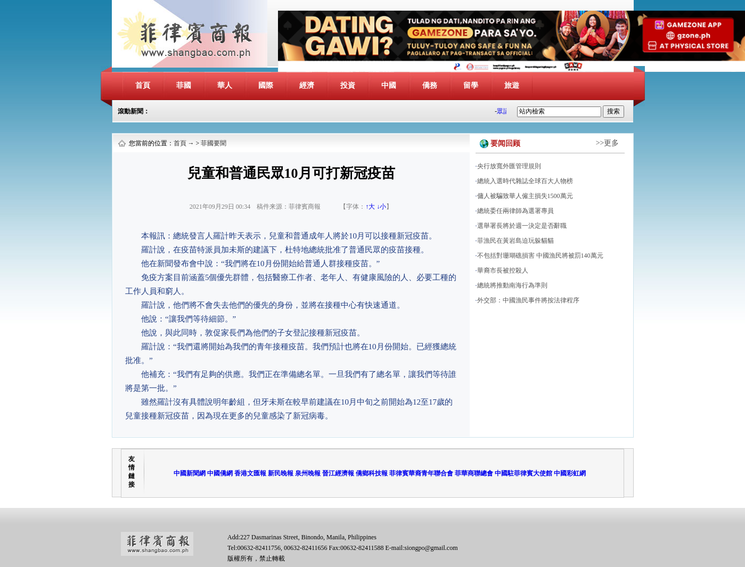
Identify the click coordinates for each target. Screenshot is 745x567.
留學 (470, 85)
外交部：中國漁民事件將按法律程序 (528, 300)
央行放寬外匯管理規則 (509, 166)
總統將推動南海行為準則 (512, 285)
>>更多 (607, 143)
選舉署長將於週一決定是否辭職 (522, 225)
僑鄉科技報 (372, 473)
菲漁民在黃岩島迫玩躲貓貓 (515, 240)
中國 (388, 85)
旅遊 (511, 85)
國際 (265, 85)
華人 (224, 85)
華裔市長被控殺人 (502, 270)
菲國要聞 (213, 143)
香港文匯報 (250, 473)
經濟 (306, 85)
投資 (347, 85)
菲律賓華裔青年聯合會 (421, 473)
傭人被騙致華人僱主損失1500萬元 (525, 196)
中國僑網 (220, 473)
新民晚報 (280, 473)
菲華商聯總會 (474, 473)
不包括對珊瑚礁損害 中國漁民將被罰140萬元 (540, 255)
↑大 (370, 206)
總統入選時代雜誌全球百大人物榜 (525, 181)
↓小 (381, 206)
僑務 (429, 85)
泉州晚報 (308, 473)
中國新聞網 (190, 473)
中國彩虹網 (570, 473)
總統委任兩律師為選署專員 (515, 211)
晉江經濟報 (338, 473)
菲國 (183, 85)
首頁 (142, 85)
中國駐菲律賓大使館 (523, 473)
